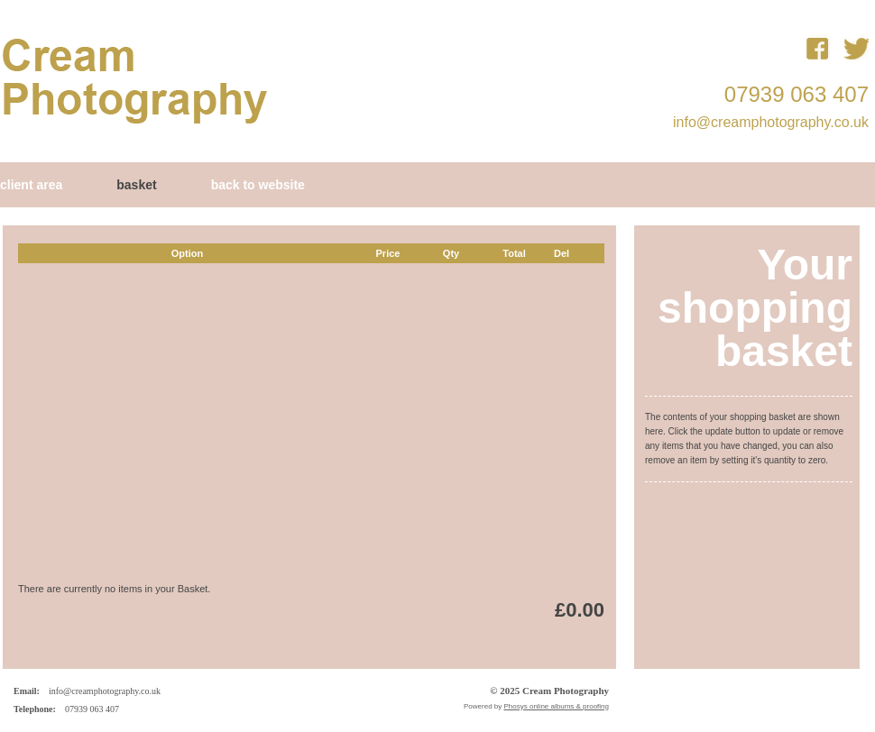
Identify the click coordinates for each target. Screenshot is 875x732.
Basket (136, 185)
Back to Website (258, 185)
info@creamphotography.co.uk (771, 122)
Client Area (31, 185)
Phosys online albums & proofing (556, 706)
